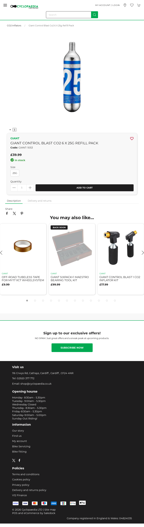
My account (19, 441)
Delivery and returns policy (29, 490)
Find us (17, 435)
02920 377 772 (25, 378)
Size (12, 167)
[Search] (72, 14)
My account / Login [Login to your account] (107, 5)
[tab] (27, 300)
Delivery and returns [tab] (40, 200)
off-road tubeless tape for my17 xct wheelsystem (23, 278)
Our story (18, 430)
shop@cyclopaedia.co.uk (36, 383)
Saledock (49, 513)
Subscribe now (72, 347)
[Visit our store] (125, 5)
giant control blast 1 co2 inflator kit (119, 278)
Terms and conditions (25, 474)
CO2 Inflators (14, 25)
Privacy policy (20, 484)
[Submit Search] (94, 14)
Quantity (16, 181)
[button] (5, 5)
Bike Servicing (21, 446)
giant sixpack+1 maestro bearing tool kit (70, 278)
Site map (50, 509)
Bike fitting (19, 451)
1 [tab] (14, 129)
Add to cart (85, 187)
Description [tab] (14, 200)
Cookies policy (21, 479)
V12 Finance (19, 495)
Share (8, 208)
